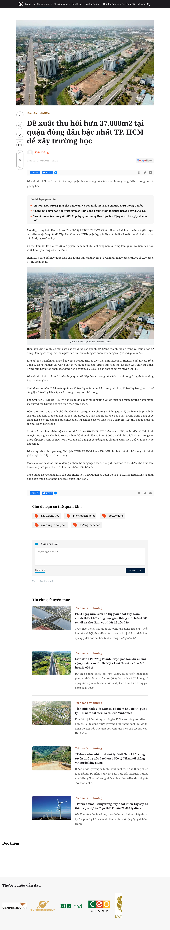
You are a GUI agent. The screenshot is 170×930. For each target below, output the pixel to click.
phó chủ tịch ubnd (80, 515)
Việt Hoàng (42, 152)
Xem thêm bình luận (43, 581)
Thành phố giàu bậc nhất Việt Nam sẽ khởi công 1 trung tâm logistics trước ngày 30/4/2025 (89, 211)
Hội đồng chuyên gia (114, 4)
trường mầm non (86, 525)
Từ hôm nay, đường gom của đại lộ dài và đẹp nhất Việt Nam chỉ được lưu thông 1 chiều (88, 205)
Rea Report (77, 4)
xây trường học (46, 515)
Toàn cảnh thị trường (38, 113)
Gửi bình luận (135, 570)
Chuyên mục (44, 4)
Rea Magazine (93, 4)
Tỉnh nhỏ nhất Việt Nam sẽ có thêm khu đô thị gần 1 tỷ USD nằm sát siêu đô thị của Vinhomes (111, 711)
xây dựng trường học (50, 525)
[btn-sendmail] (150, 172)
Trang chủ (30, 4)
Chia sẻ (35, 173)
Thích (47, 172)
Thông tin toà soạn (136, 4)
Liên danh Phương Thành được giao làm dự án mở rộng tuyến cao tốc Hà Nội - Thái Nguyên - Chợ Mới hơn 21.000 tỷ (110, 663)
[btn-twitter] (145, 172)
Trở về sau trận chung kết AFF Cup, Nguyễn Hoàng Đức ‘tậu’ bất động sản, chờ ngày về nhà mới (90, 218)
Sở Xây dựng (113, 515)
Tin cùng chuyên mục (51, 599)
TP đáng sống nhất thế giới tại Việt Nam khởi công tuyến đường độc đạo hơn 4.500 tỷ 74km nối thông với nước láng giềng (110, 758)
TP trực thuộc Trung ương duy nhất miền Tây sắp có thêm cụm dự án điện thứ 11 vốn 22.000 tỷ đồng (111, 806)
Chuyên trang (62, 4)
